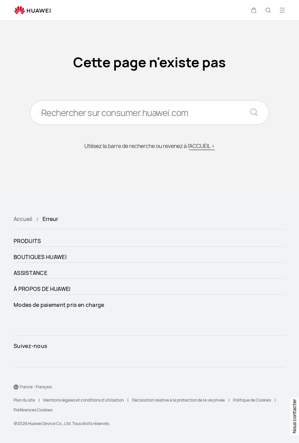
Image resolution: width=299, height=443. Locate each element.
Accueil (23, 219)
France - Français (36, 387)
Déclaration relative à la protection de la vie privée (178, 400)
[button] (254, 10)
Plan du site (24, 400)
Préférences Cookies (33, 410)
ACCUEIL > (202, 146)
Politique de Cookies (252, 400)
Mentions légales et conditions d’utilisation (83, 400)
